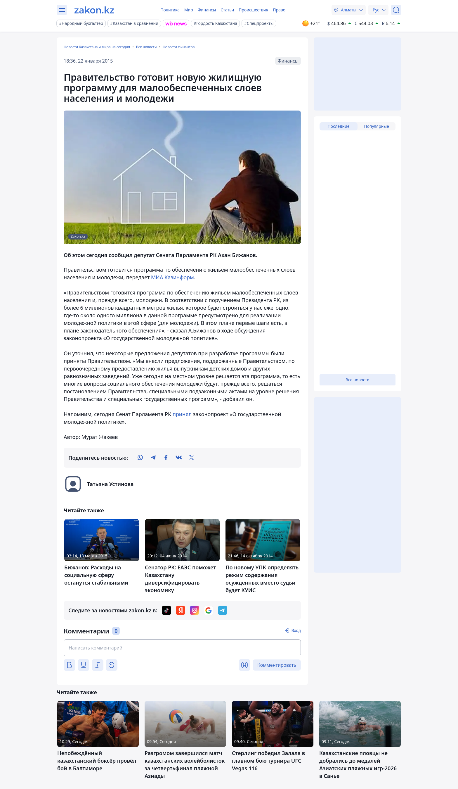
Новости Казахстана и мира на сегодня (97, 46)
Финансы (207, 10)
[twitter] (191, 457)
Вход (296, 630)
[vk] (179, 457)
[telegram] (153, 457)
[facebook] (166, 457)
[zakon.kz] (94, 9)
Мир (188, 10)
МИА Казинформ (172, 277)
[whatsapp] (140, 457)
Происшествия (253, 10)
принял (182, 414)
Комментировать (276, 665)
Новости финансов (179, 46)
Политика (170, 10)
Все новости (146, 46)
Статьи (227, 10)
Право (279, 10)
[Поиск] (396, 10)
